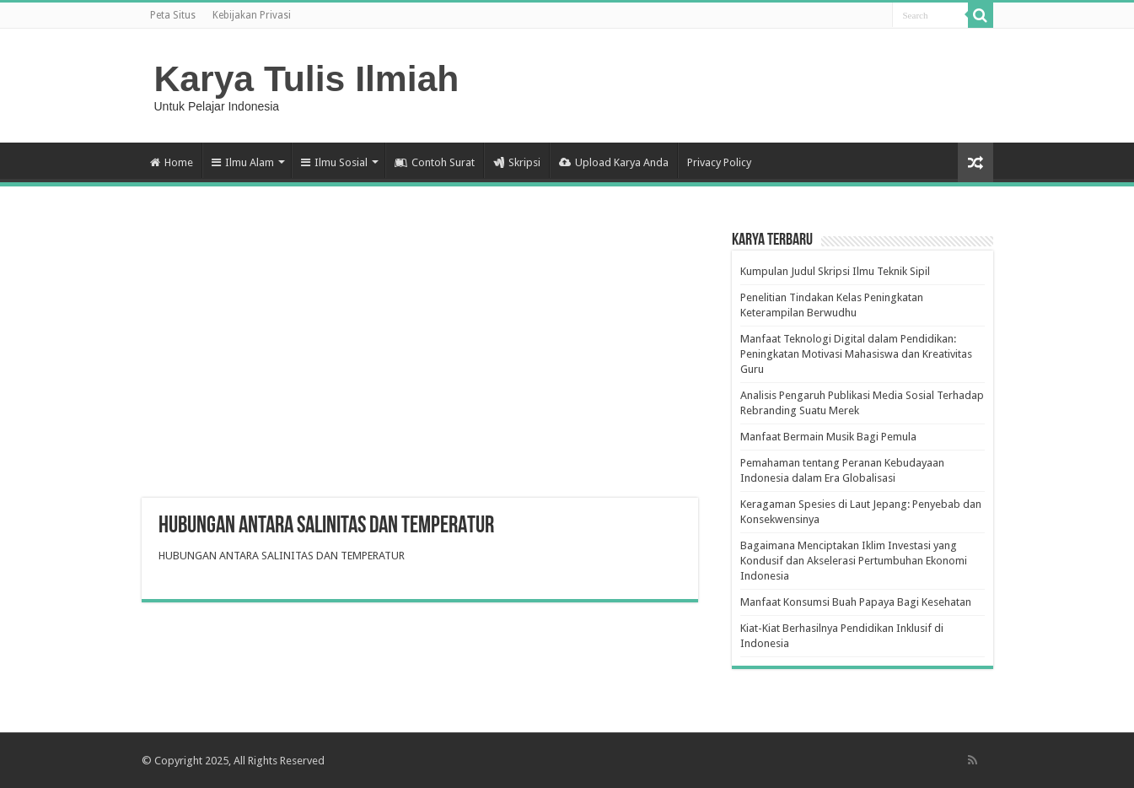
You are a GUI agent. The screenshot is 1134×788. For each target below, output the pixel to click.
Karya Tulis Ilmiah (307, 78)
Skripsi (516, 162)
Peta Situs (173, 15)
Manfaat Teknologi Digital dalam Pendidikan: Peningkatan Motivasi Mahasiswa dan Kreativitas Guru (856, 353)
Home (171, 162)
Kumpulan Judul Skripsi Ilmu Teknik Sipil (835, 271)
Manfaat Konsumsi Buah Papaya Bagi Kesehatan (855, 602)
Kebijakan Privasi (251, 15)
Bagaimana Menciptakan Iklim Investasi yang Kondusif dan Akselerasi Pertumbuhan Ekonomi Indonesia (853, 560)
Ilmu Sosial (334, 162)
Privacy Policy (719, 162)
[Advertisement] (420, 363)
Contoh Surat (435, 162)
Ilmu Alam (243, 162)
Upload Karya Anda (614, 162)
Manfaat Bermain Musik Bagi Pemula (828, 436)
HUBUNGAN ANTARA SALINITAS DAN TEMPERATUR (282, 555)
